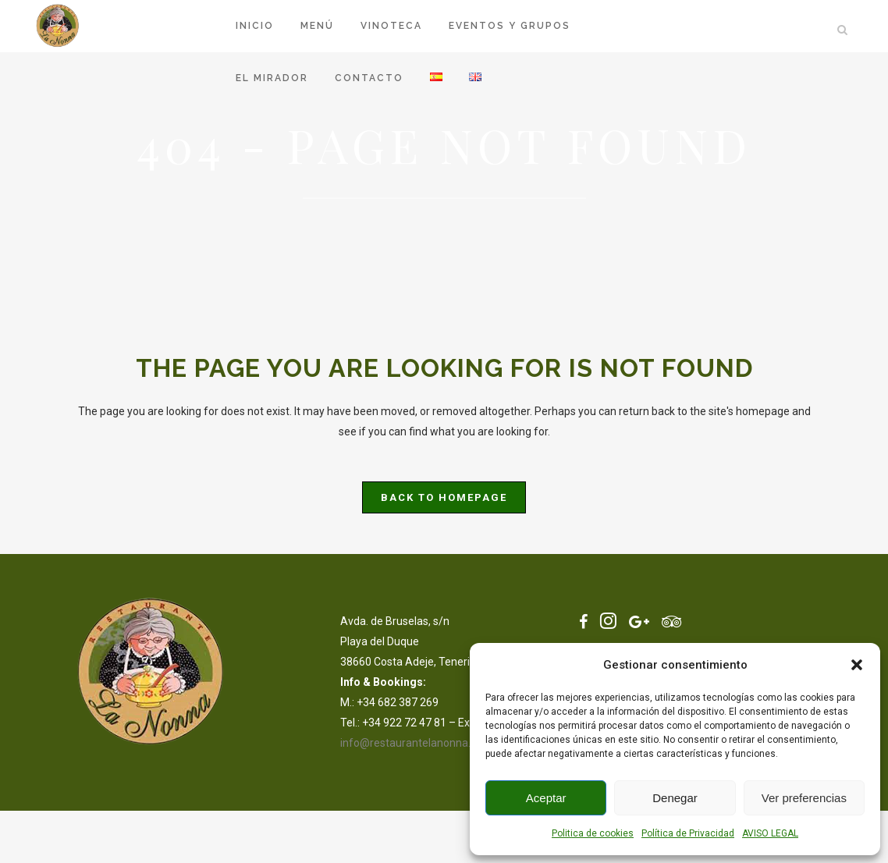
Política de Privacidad (687, 833)
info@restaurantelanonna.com (416, 743)
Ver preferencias (804, 797)
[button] (857, 665)
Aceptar (546, 797)
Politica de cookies (593, 833)
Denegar (675, 797)
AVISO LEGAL (770, 833)
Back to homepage (444, 497)
